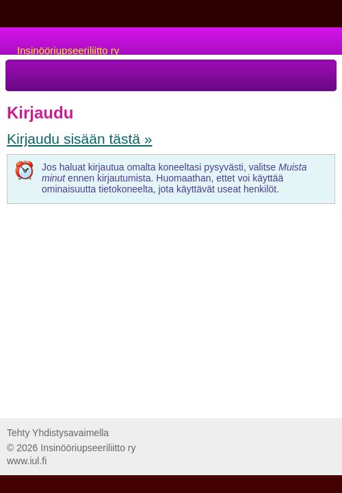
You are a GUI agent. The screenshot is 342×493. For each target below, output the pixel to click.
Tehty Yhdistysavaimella (58, 432)
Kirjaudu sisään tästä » (79, 139)
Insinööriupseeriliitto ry (68, 50)
